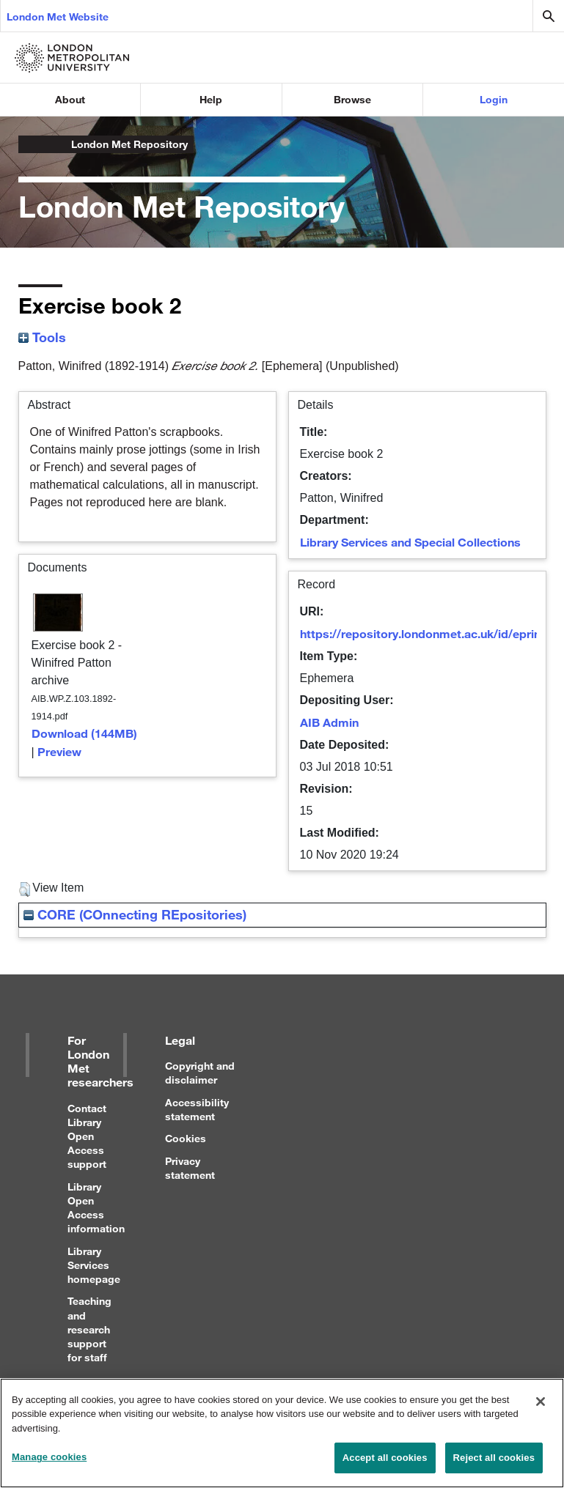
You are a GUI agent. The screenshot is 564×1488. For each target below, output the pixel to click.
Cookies (185, 1138)
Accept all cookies (385, 1464)
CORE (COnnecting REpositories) (134, 914)
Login (494, 99)
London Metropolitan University (30, 144)
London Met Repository (129, 144)
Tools (42, 337)
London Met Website (58, 16)
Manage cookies (49, 1463)
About (70, 99)
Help (210, 99)
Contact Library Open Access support (86, 1136)
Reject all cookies (494, 1464)
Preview (59, 751)
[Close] (540, 1407)
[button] (24, 889)
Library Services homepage (93, 1265)
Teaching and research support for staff (89, 1329)
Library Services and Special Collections (410, 542)
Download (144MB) (84, 733)
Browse (352, 99)
